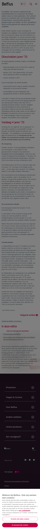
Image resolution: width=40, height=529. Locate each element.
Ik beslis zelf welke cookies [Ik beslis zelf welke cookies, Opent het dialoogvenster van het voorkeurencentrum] (20, 519)
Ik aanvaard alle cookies (20, 525)
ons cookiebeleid (24, 510)
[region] (20, 509)
